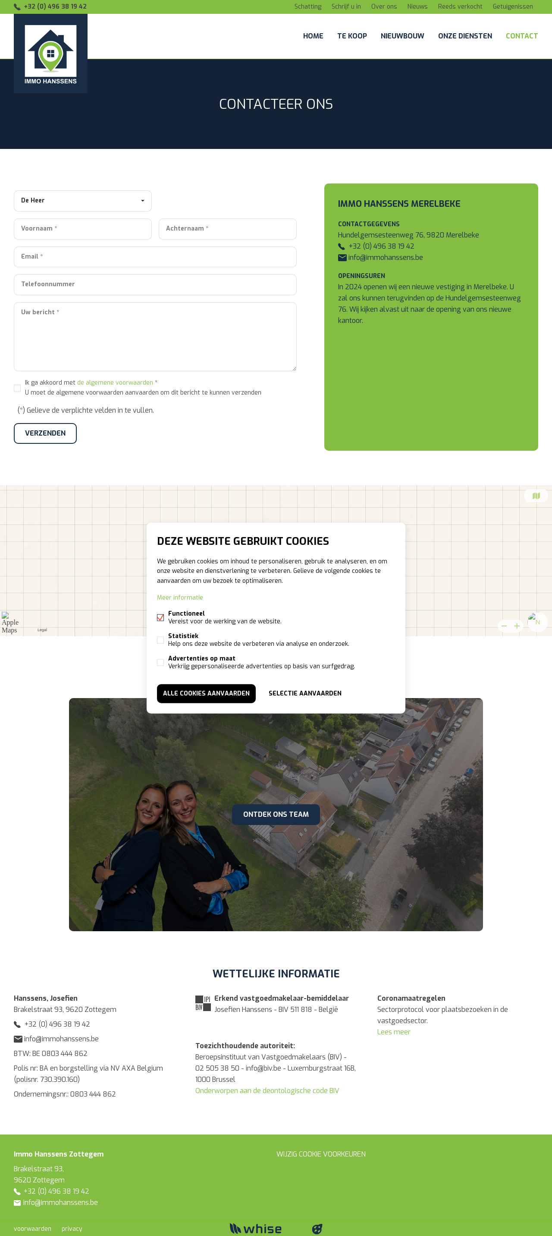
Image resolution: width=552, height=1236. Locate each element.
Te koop (352, 36)
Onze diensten (465, 36)
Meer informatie (180, 597)
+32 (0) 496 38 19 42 (55, 7)
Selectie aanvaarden (305, 693)
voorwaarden (32, 1229)
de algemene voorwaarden (115, 383)
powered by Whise (266, 1228)
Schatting (308, 7)
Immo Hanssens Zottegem (59, 1154)
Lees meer (394, 1032)
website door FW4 (317, 1229)
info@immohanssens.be (380, 257)
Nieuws (418, 7)
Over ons (384, 7)
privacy (72, 1229)
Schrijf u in (346, 7)
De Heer (33, 200)
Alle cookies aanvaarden (206, 693)
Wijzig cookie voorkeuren (321, 1154)
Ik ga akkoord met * (143, 388)
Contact (522, 36)
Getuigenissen (513, 7)
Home (313, 36)
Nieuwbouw (402, 36)
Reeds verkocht (460, 7)
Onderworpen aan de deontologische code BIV (267, 1090)
